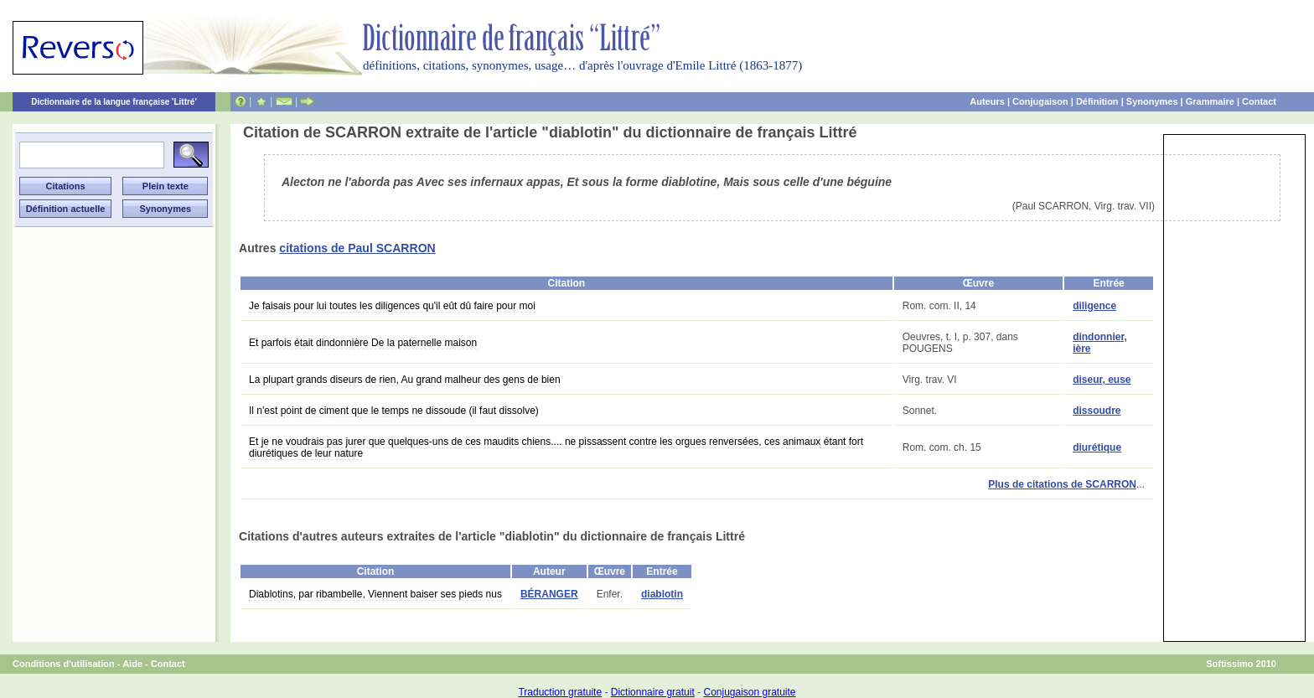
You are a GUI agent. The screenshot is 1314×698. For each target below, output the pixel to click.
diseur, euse (1101, 379)
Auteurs (987, 101)
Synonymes (1152, 101)
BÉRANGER (549, 594)
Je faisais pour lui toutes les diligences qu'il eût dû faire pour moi (392, 306)
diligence (1094, 306)
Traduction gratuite (560, 692)
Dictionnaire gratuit (653, 692)
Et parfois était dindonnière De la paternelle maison (363, 343)
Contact (1259, 101)
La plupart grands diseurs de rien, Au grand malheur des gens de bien (405, 379)
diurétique (1097, 447)
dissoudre (1096, 410)
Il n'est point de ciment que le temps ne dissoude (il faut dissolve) (394, 410)
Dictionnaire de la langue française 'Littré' (114, 101)
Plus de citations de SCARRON (1062, 484)
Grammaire (1210, 101)
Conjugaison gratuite (749, 692)
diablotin (662, 594)
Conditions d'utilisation (64, 664)
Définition (1097, 101)
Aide (132, 664)
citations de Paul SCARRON (357, 248)
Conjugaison (1040, 101)
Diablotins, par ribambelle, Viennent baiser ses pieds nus (375, 594)
